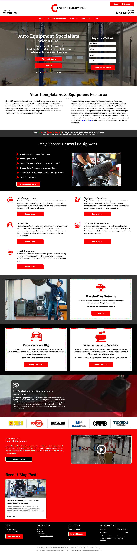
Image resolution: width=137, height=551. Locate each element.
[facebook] (69, 541)
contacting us (87, 120)
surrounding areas (46, 537)
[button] (57, 18)
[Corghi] (16, 424)
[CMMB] (100, 424)
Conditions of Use (65, 548)
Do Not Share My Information (53, 548)
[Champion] (58, 424)
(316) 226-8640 (125, 12)
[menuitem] (41, 18)
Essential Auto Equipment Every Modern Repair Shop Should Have (24, 502)
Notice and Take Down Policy (78, 548)
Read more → (12, 517)
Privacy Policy (40, 548)
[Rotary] (37, 424)
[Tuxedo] (121, 424)
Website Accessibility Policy (93, 548)
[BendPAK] (79, 424)
